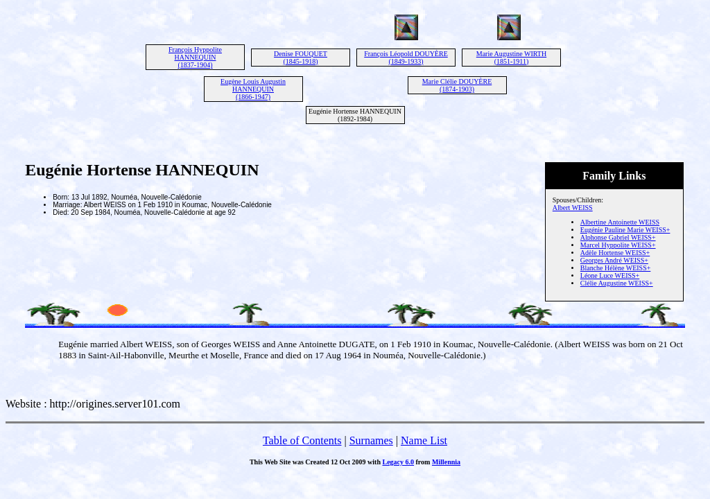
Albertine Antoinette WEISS (619, 222)
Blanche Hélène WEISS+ (615, 268)
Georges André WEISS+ (614, 260)
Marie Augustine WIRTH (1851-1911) (511, 57)
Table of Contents (302, 440)
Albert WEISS (573, 207)
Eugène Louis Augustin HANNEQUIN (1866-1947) (253, 89)
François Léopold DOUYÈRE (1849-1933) (406, 57)
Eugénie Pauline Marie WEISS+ (625, 230)
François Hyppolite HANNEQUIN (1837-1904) (195, 57)
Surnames (371, 440)
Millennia (446, 462)
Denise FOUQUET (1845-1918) (300, 57)
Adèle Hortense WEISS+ (615, 252)
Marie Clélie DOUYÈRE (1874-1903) (457, 85)
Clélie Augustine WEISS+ (616, 283)
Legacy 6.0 (398, 462)
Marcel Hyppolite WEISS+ (618, 245)
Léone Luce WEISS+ (609, 275)
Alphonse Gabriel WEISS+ (618, 237)
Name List (424, 440)
